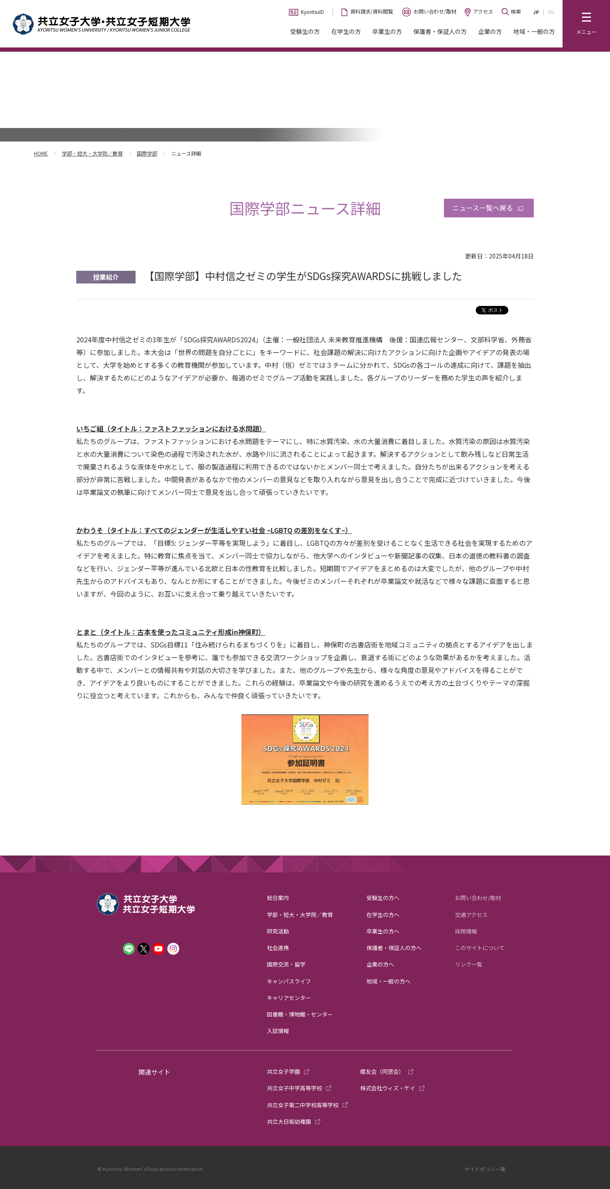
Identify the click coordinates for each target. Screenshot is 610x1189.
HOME (41, 153)
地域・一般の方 (534, 31)
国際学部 (147, 153)
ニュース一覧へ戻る (482, 208)
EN (551, 11)
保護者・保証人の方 (440, 31)
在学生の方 (346, 31)
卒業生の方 (387, 31)
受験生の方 (305, 31)
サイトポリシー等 (485, 1168)
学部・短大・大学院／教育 (92, 153)
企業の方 (490, 31)
